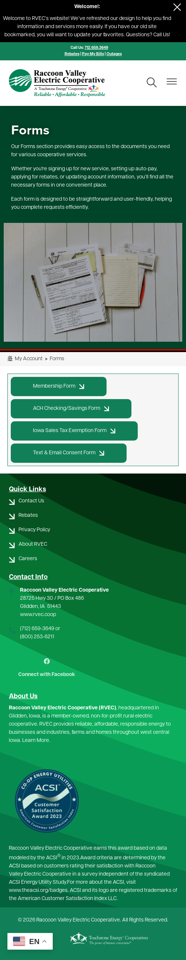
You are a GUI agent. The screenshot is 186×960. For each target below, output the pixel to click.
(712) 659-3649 (37, 629)
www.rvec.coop (38, 615)
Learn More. (36, 740)
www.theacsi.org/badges (38, 890)
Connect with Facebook (46, 668)
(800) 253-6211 (37, 637)
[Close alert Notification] (177, 7)
